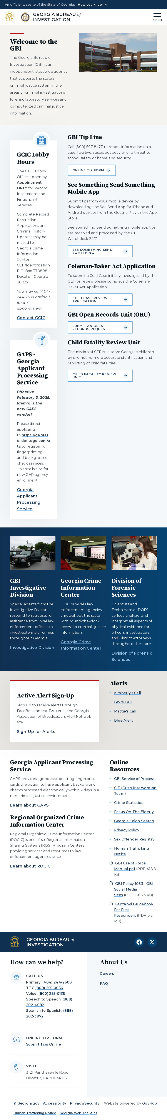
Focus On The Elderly (134, 812)
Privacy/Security (84, 1103)
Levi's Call (123, 702)
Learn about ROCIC (30, 866)
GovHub (149, 1103)
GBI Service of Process (134, 779)
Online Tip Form (91, 170)
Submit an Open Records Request (100, 327)
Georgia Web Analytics (78, 1113)
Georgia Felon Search (134, 821)
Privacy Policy (126, 830)
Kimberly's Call (127, 693)
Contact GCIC (31, 317)
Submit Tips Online (43, 1044)
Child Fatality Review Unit (100, 375)
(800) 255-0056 (49, 988)
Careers (107, 974)
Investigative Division (32, 647)
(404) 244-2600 (57, 982)
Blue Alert (123, 720)
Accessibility (54, 1103)
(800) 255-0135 (51, 994)
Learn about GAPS (29, 805)
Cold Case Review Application (100, 299)
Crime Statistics (128, 803)
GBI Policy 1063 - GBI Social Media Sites (133, 889)
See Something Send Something (100, 251)
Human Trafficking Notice (34, 1113)
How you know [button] (90, 4)
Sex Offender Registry (134, 839)
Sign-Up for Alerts (36, 731)
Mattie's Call (125, 711)
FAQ (104, 984)
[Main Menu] (155, 17)
